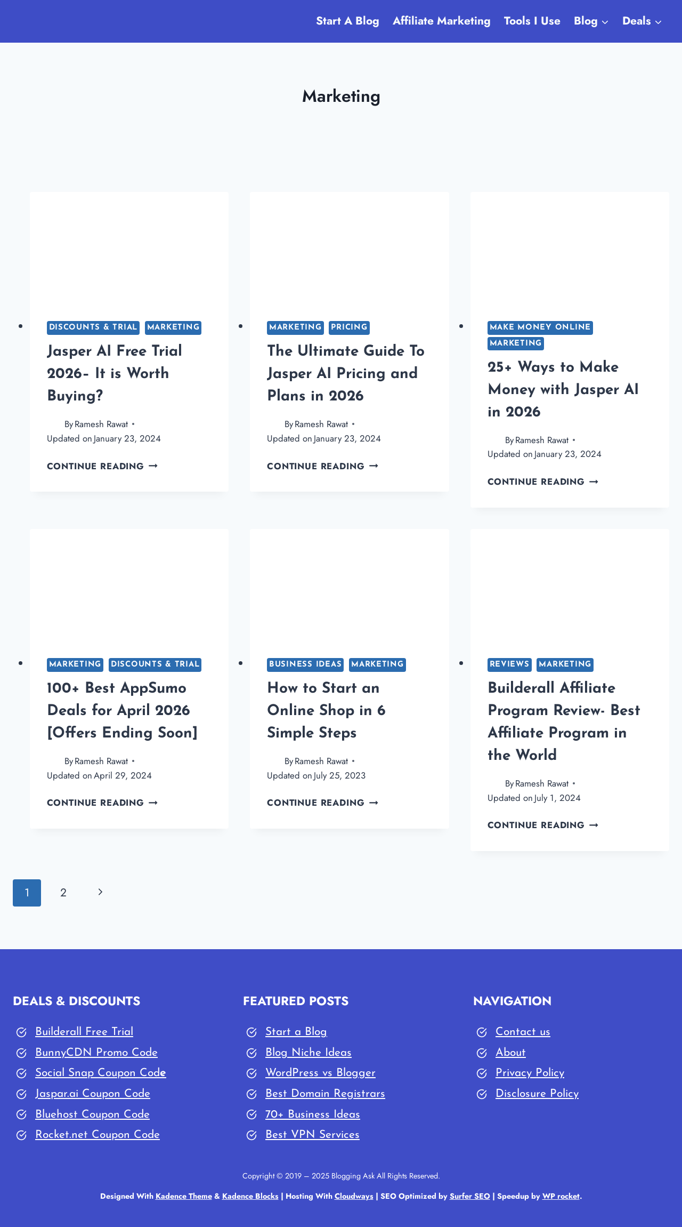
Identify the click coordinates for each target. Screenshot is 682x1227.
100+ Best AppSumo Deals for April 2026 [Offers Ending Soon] (122, 711)
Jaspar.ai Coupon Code (92, 1094)
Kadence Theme (184, 1196)
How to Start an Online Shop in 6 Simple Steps (326, 711)
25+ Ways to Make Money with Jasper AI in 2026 (563, 390)
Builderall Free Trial (84, 1032)
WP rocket (561, 1196)
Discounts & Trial (93, 328)
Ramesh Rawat (101, 424)
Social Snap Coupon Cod (97, 1073)
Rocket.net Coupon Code (97, 1135)
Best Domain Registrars (325, 1094)
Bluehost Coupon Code (92, 1114)
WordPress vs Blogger (320, 1073)
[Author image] (53, 424)
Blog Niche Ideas (308, 1052)
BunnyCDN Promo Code (96, 1052)
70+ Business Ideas (312, 1114)
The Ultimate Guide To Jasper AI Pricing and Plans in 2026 (346, 374)
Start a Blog (296, 1032)
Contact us (523, 1032)
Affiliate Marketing (442, 21)
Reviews (510, 665)
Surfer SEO (470, 1196)
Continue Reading (102, 466)
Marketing (173, 328)
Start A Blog (347, 21)
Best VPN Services (312, 1135)
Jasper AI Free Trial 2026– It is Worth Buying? (114, 374)
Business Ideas (305, 665)
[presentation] (129, 248)
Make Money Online (540, 328)
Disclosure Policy (537, 1094)
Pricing (349, 328)
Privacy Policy (530, 1073)
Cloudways (354, 1196)
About (511, 1052)
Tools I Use (532, 21)
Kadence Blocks (250, 1196)
